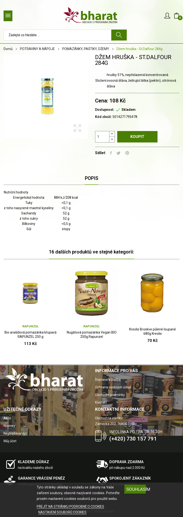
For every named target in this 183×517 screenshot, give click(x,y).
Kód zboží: (103, 117)
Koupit (137, 136)
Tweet (118, 153)
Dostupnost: (104, 110)
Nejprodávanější (15, 433)
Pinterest (127, 153)
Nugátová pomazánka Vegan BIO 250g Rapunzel (92, 334)
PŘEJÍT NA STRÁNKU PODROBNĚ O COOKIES (70, 506)
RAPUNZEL (30, 326)
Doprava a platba (108, 379)
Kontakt (101, 402)
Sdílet (111, 153)
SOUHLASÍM (136, 489)
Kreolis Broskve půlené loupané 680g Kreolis (152, 331)
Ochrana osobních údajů (113, 387)
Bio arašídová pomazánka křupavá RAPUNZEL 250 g (30, 334)
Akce (7, 418)
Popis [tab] (91, 178)
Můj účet (10, 441)
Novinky (9, 426)
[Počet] (102, 136)
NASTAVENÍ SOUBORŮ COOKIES (62, 512)
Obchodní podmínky (110, 395)
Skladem (129, 110)
